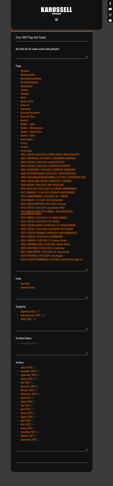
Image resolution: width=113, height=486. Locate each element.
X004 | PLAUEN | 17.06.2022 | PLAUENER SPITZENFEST (46, 166)
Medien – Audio (28, 124)
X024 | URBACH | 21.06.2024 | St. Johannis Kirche (44, 240)
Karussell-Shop (28, 116)
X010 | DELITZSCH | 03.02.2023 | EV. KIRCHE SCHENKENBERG (49, 188)
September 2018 (28, 439)
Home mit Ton (27, 101)
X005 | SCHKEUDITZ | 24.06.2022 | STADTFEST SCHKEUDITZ (48, 169)
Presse (24, 143)
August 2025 (27, 378)
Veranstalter (27, 150)
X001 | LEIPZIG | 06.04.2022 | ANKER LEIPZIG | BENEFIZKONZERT (50, 154)
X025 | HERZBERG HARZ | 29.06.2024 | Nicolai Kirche (45, 244)
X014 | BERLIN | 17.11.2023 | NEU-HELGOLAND (42, 200)
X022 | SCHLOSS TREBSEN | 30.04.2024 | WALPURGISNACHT (49, 233)
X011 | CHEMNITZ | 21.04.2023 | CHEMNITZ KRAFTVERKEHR (48, 192)
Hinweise (25, 93)
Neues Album (27, 139)
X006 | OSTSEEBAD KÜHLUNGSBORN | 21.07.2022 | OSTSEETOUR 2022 (53, 177)
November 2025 (28, 371)
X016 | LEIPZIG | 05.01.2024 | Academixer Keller (43, 207)
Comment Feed (27, 287)
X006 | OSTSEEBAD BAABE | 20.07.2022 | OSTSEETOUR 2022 (48, 173)
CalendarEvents (28, 315)
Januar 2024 (26, 401)
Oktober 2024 (27, 390)
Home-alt (25, 105)
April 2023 (26, 409)
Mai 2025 (25, 382)
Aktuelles (25, 71)
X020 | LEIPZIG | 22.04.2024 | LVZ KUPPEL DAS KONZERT (47, 229)
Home (23, 97)
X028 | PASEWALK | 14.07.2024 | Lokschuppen (42, 255)
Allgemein (25, 311)
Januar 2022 (26, 428)
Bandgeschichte (28, 74)
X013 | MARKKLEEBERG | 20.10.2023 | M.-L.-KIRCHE (44, 196)
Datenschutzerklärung (31, 78)
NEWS (23, 319)
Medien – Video (28, 135)
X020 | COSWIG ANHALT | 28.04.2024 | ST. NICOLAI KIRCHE (48, 225)
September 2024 (29, 394)
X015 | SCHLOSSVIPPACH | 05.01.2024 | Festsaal (43, 204)
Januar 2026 (26, 367)
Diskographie (27, 86)
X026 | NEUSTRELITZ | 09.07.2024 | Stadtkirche (42, 248)
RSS (33, 311)
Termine (24, 147)
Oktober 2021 (27, 435)
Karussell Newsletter (30, 112)
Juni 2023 (25, 405)
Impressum (26, 109)
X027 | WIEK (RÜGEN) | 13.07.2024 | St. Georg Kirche (45, 252)
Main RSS (25, 283)
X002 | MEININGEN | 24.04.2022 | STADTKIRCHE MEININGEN (48, 158)
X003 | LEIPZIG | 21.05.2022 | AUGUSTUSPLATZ (42, 162)
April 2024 (26, 397)
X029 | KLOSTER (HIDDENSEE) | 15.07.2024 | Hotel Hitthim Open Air (52, 259)
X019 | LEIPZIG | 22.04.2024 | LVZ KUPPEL (40, 221)
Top (87, 57)
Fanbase (24, 90)
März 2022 (26, 424)
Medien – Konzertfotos (31, 131)
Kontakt (24, 120)
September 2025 (29, 375)
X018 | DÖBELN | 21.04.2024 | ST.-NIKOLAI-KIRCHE (44, 217)
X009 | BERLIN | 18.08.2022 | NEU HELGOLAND (42, 185)
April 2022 (26, 420)
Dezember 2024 (28, 386)
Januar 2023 (26, 413)
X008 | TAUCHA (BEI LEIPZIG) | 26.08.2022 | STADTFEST (46, 181)
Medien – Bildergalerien (32, 128)
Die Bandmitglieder (29, 82)
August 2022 (27, 416)
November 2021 (28, 432)
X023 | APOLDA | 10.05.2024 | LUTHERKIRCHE (42, 236)
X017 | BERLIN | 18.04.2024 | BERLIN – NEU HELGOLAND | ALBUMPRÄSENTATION (47, 213)
